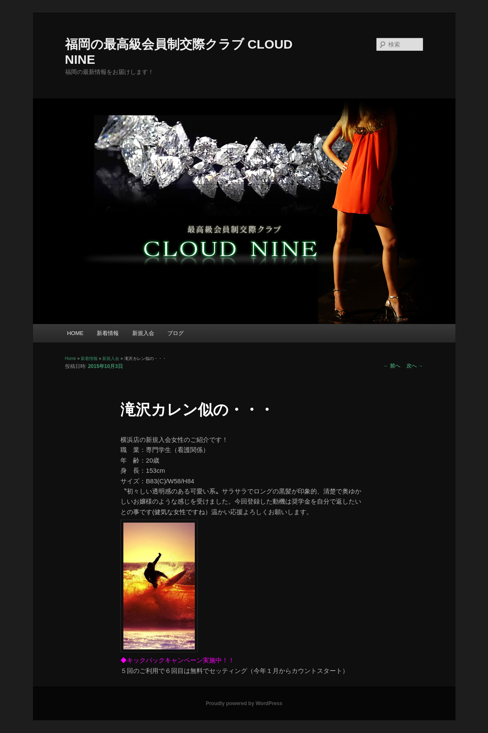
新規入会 (143, 333)
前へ (392, 366)
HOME (75, 333)
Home (70, 358)
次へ (414, 366)
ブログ (175, 333)
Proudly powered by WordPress (244, 703)
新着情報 (108, 333)
